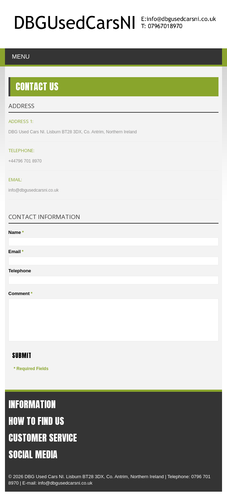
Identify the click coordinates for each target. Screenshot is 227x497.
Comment (19, 293)
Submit (21, 355)
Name (15, 232)
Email (15, 251)
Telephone (20, 270)
